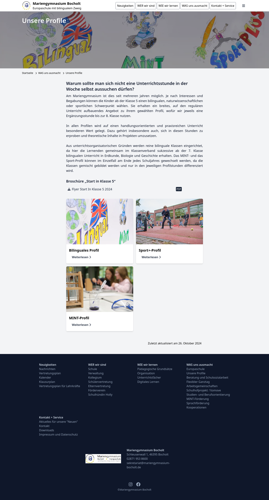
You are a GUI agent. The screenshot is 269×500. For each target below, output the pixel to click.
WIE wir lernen (147, 365)
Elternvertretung (99, 386)
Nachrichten (47, 369)
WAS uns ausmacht (49, 73)
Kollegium (95, 377)
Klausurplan (47, 382)
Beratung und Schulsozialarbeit (207, 377)
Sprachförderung (198, 403)
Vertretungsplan (50, 373)
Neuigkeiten (47, 365)
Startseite (27, 73)
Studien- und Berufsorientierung (208, 395)
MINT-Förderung (198, 399)
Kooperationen (197, 407)
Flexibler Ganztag (198, 382)
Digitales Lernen (148, 382)
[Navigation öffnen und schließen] (244, 6)
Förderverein (96, 390)
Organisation (146, 373)
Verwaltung (96, 373)
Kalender (45, 377)
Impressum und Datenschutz (58, 434)
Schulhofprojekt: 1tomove (204, 390)
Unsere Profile (196, 373)
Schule (92, 369)
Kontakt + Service (51, 417)
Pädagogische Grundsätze (154, 369)
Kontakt (44, 426)
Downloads (46, 430)
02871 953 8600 (137, 459)
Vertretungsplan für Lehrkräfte (59, 386)
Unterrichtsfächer (149, 377)
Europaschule (196, 369)
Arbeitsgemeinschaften (202, 386)
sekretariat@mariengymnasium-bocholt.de (148, 465)
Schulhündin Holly (100, 395)
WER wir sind (97, 365)
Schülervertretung (100, 382)
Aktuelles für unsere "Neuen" (58, 422)
